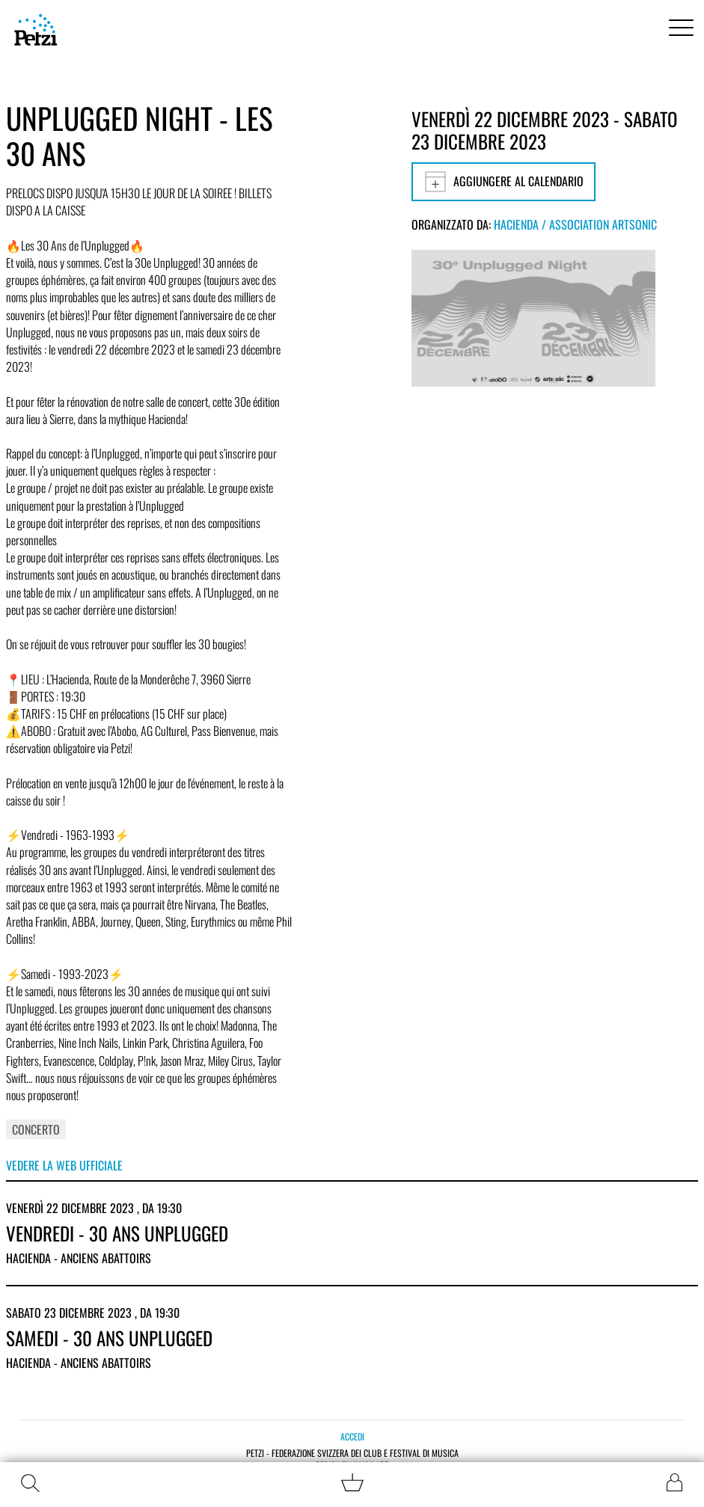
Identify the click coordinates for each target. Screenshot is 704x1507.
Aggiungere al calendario (503, 182)
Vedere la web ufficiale (64, 1165)
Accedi (352, 1436)
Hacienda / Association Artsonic (575, 224)
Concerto (36, 1129)
